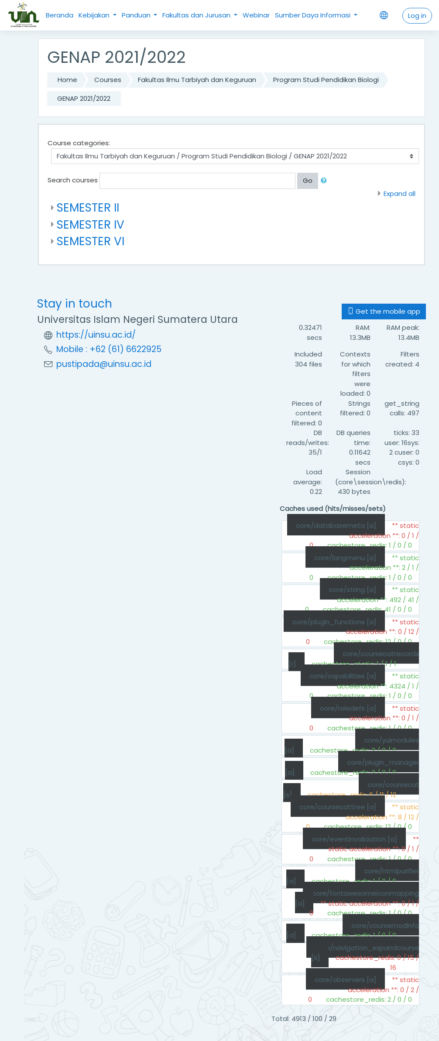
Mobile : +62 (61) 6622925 (108, 349)
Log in (417, 15)
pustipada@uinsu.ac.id (103, 364)
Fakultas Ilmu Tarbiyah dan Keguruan (197, 79)
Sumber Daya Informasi (313, 15)
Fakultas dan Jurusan (197, 15)
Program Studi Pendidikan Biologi (326, 79)
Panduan (137, 15)
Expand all (399, 193)
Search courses (73, 180)
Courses (107, 79)
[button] (325, 180)
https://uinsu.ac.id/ (96, 335)
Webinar (256, 15)
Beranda (59, 15)
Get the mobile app (383, 311)
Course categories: (79, 142)
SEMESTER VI (90, 241)
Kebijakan (95, 15)
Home (67, 79)
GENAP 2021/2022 (83, 98)
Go (307, 180)
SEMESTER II (88, 207)
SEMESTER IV (90, 224)
